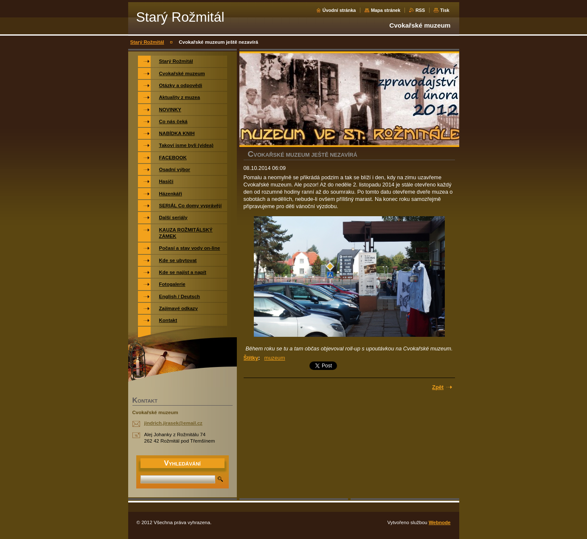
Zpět (438, 387)
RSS (420, 10)
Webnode (440, 522)
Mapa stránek (386, 10)
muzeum (274, 358)
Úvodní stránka (339, 10)
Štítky (251, 358)
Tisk (444, 10)
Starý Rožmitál (147, 42)
